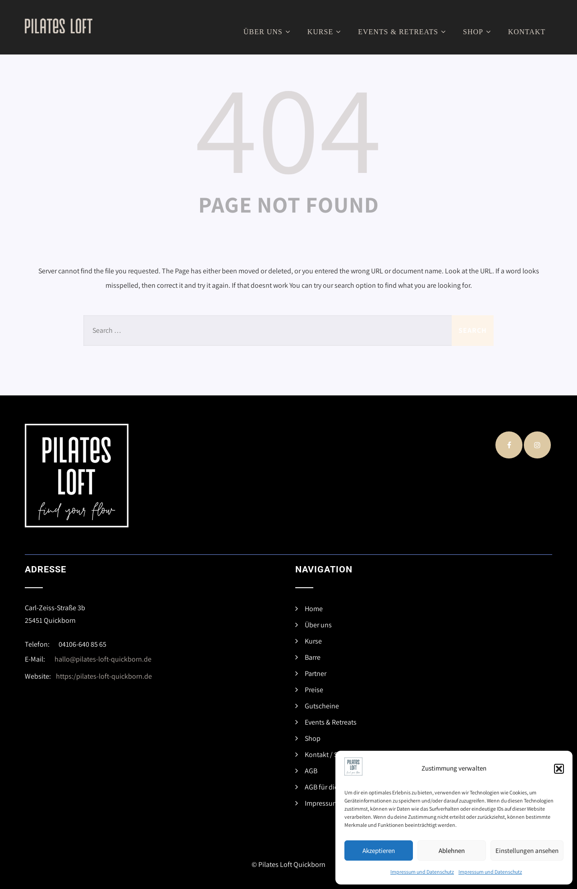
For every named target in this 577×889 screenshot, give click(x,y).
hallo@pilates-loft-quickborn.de (103, 659)
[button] (558, 768)
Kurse (325, 32)
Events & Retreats (403, 32)
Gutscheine (322, 706)
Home (314, 608)
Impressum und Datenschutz (422, 871)
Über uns (268, 32)
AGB (311, 771)
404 (288, 126)
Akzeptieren (378, 850)
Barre (313, 657)
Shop (478, 32)
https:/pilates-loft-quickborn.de (104, 676)
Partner (315, 673)
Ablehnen (452, 850)
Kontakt (526, 32)
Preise (314, 689)
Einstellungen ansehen (527, 850)
